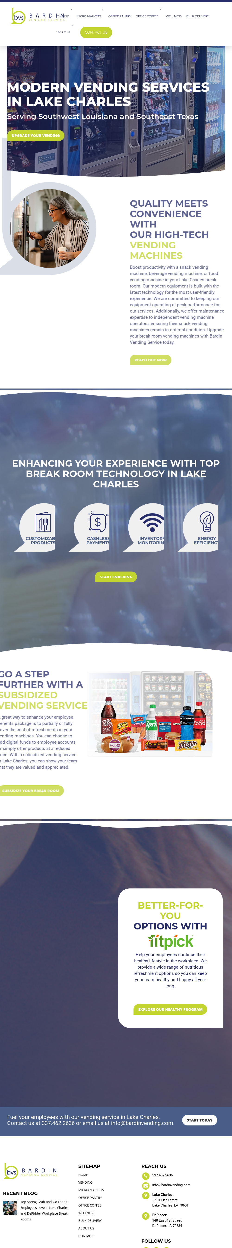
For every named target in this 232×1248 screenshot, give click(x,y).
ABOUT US (86, 1199)
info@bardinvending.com (171, 1156)
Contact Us (96, 32)
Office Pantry (119, 16)
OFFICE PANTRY (90, 1168)
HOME (83, 1146)
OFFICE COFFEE (89, 1176)
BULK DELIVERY (90, 1191)
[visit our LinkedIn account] (156, 1222)
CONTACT (85, 1207)
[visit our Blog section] (166, 1222)
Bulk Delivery (197, 16)
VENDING (85, 1153)
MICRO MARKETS (91, 1161)
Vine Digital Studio (153, 1244)
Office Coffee (148, 16)
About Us (64, 32)
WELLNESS (86, 1184)
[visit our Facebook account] (146, 1222)
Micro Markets (90, 16)
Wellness (174, 16)
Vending (64, 16)
